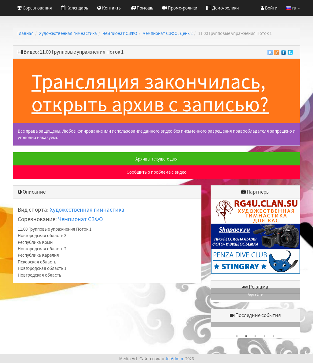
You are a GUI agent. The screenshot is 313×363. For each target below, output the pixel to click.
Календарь (74, 8)
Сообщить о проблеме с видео (156, 172)
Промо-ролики (179, 8)
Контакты (109, 8)
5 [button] (274, 336)
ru (293, 8)
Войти (269, 8)
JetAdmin (174, 358)
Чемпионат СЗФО (119, 33)
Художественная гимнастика (68, 33)
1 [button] (237, 336)
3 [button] (255, 336)
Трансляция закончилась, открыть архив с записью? (150, 92)
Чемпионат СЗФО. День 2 (168, 33)
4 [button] (264, 336)
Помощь (142, 8)
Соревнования (34, 8)
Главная (25, 33)
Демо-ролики (222, 8)
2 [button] (246, 336)
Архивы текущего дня (156, 159)
